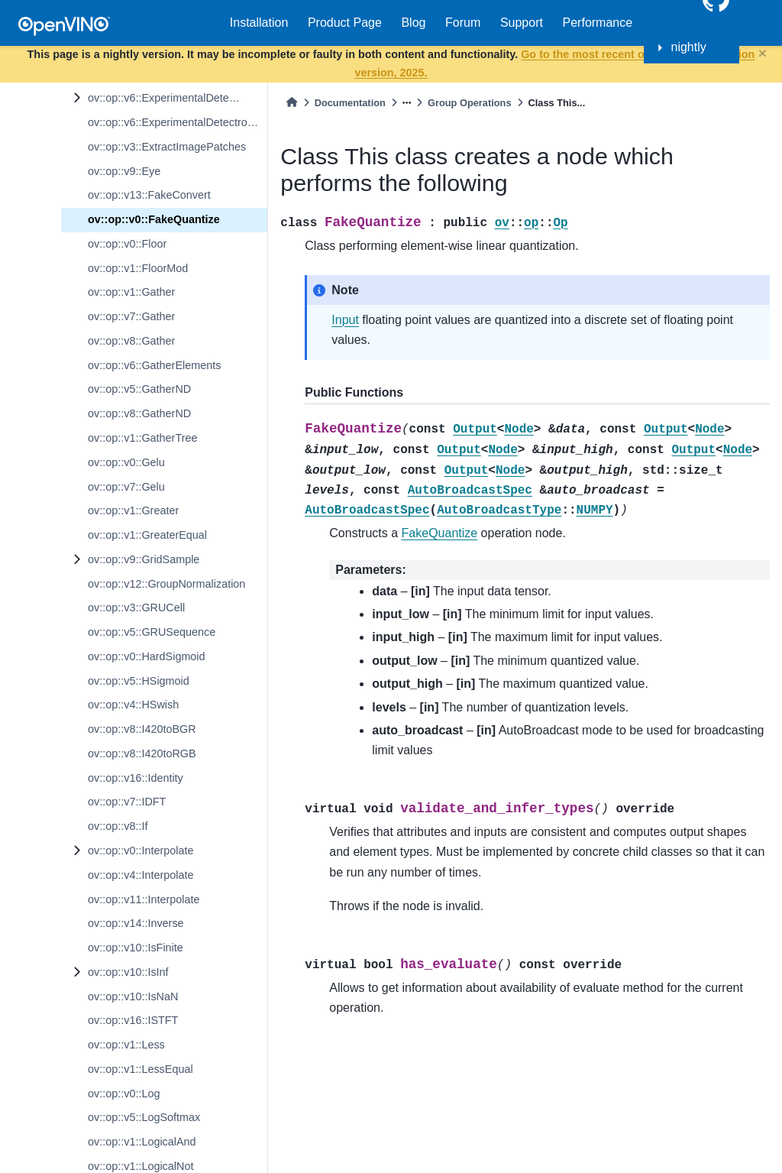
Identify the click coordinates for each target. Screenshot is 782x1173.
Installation (259, 22)
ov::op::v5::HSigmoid (138, 681)
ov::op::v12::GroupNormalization (166, 584)
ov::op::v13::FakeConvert (149, 195)
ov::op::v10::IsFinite (135, 947)
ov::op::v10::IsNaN (133, 996)
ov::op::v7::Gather (131, 316)
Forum (462, 22)
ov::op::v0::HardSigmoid (146, 656)
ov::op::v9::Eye (124, 171)
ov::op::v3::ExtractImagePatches (167, 147)
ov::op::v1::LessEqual (140, 1069)
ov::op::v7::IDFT (127, 802)
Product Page (345, 22)
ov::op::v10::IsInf (128, 972)
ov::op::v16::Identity (135, 778)
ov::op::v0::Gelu (126, 462)
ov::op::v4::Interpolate (140, 875)
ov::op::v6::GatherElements (154, 365)
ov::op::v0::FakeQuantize (154, 219)
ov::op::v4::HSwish (133, 704)
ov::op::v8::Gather (131, 341)
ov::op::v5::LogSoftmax (144, 1117)
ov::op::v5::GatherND (139, 389)
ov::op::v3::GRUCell (136, 607)
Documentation (350, 103)
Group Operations (470, 103)
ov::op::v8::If (117, 826)
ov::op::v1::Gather (131, 292)
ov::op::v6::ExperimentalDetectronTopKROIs (177, 122)
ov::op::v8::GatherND (139, 413)
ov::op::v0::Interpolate (140, 850)
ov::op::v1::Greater (133, 510)
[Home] (291, 103)
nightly (688, 47)
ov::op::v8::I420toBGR (142, 729)
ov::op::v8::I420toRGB (142, 753)
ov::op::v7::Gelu (126, 487)
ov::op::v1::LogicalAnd (142, 1142)
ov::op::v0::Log (124, 1093)
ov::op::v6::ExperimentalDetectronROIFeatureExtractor (177, 98)
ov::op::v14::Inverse (136, 923)
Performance (598, 22)
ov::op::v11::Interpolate (143, 899)
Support (521, 22)
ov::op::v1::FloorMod (138, 268)
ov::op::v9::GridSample (143, 559)
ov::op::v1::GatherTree (142, 438)
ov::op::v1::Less (126, 1045)
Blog (413, 22)
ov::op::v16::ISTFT (133, 1020)
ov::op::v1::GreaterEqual (147, 535)
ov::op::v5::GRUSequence (151, 632)
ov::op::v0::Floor (127, 244)
